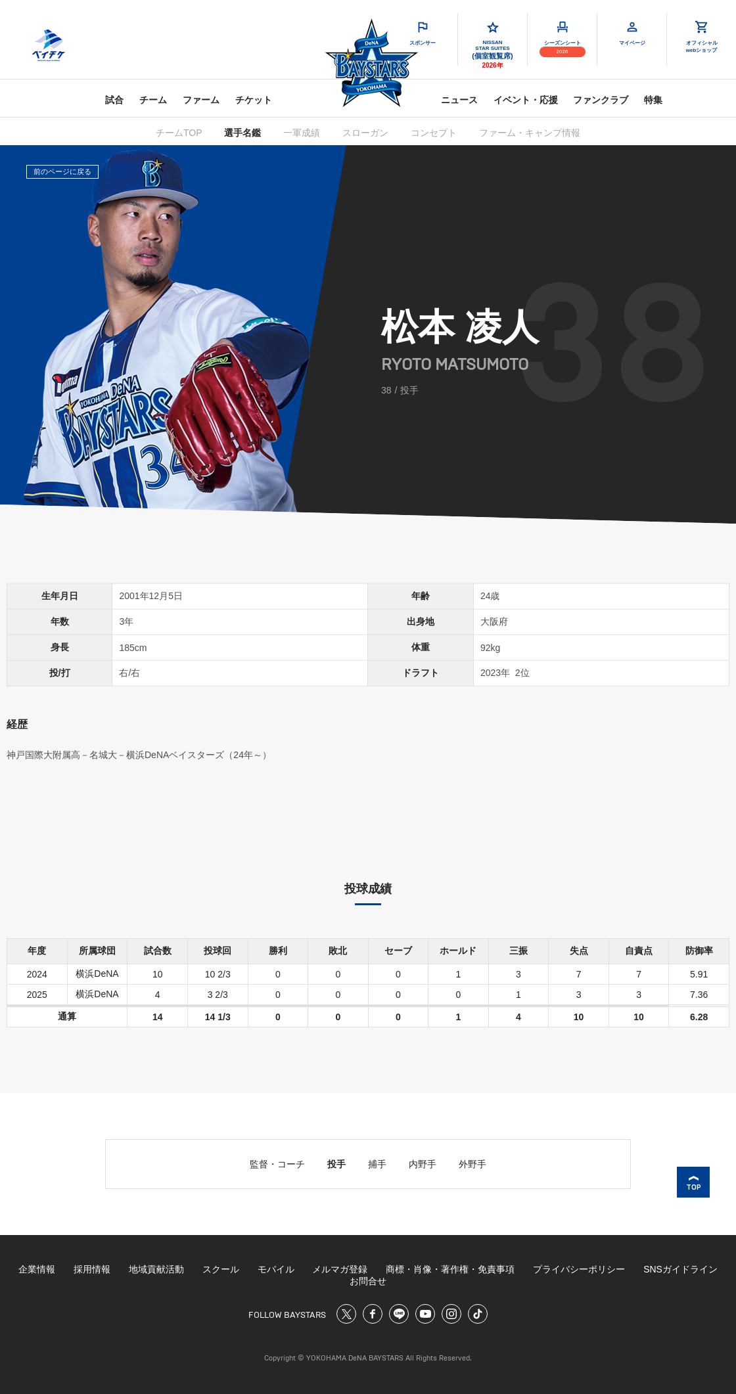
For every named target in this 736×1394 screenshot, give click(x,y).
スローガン (365, 132)
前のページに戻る (62, 171)
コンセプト (434, 132)
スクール (220, 1269)
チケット (253, 100)
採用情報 (92, 1269)
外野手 (472, 1164)
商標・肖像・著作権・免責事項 (450, 1269)
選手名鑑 (242, 132)
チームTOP (179, 132)
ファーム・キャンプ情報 (529, 132)
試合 (114, 100)
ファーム (201, 100)
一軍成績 (301, 132)
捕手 (377, 1164)
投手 (336, 1164)
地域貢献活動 (156, 1269)
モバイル (276, 1269)
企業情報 (36, 1269)
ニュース (459, 100)
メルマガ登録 (339, 1269)
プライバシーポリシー (579, 1269)
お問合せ (368, 1281)
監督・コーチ (277, 1164)
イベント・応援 (526, 100)
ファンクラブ (600, 100)
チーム (153, 100)
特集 (653, 100)
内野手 (422, 1164)
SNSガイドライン (680, 1269)
